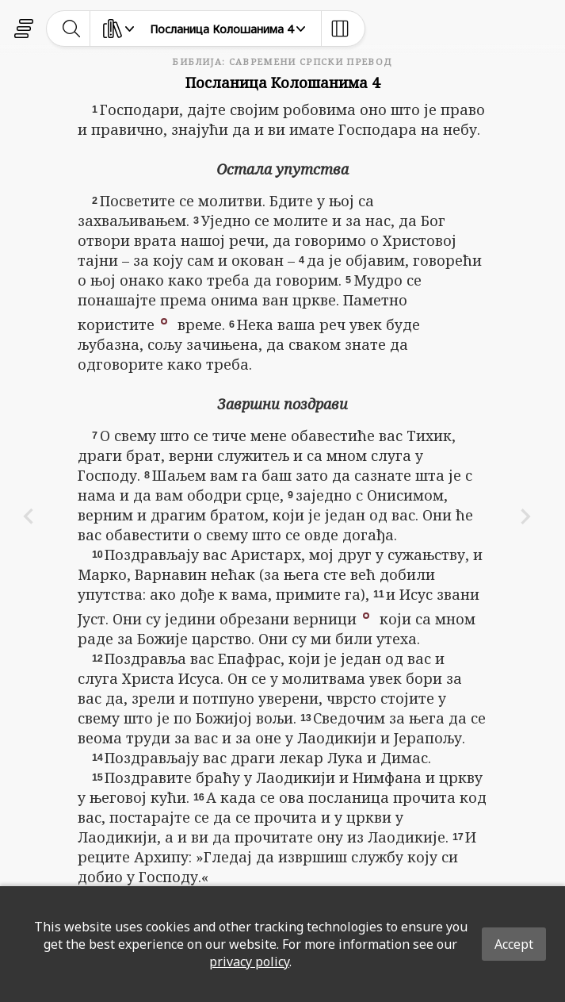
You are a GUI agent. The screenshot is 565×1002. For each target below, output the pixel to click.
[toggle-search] (71, 28)
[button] (164, 319)
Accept (513, 944)
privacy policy (249, 961)
